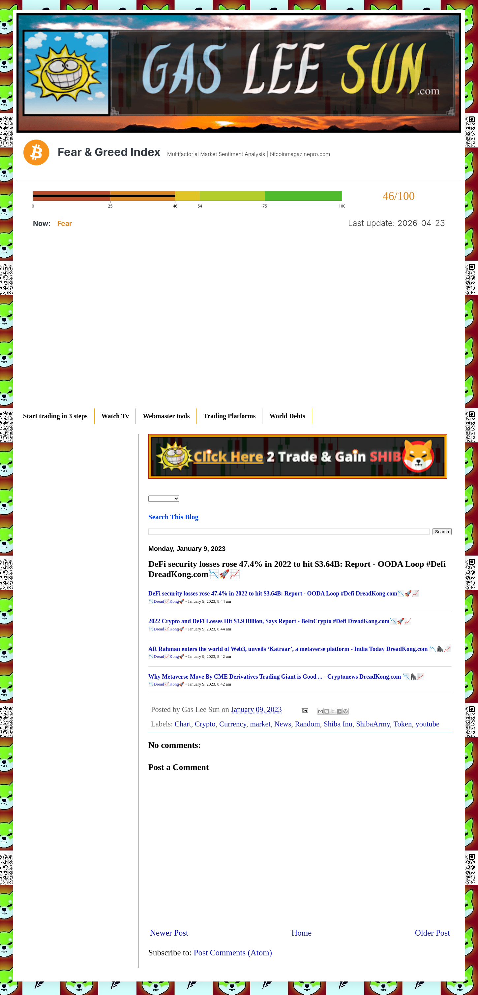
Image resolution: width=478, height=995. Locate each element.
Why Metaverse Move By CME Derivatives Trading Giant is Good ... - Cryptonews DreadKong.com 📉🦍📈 (286, 676)
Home (301, 932)
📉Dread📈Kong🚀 (166, 601)
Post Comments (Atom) (233, 952)
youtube (428, 724)
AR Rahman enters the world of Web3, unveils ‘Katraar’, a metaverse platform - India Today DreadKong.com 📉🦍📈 (299, 649)
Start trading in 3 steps (55, 416)
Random (307, 724)
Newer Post (169, 932)
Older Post (432, 932)
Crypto (205, 724)
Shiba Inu (338, 724)
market (260, 724)
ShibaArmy (373, 724)
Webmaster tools (166, 416)
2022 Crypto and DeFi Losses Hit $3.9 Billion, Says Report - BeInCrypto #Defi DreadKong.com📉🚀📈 (279, 621)
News (282, 724)
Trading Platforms (230, 416)
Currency (232, 724)
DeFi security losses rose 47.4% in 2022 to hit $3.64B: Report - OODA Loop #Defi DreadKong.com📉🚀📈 (283, 593)
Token (402, 724)
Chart (183, 724)
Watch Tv (115, 416)
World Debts (287, 416)
